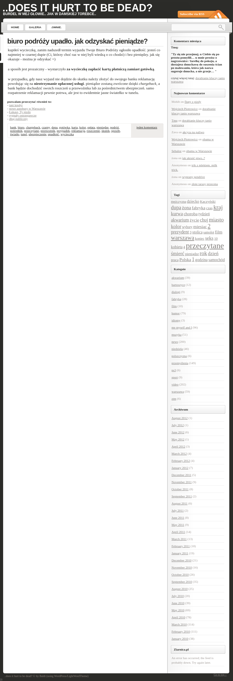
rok (203, 253)
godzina (201, 260)
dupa (55, 127)
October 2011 (180, 489)
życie (194, 220)
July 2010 (177, 596)
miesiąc (200, 226)
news (174, 341)
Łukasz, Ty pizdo (20, 112)
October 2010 (180, 574)
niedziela (177, 348)
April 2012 (178, 446)
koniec (200, 239)
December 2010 (181, 560)
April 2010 (178, 617)
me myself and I (181, 327)
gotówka (64, 127)
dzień (213, 253)
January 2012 (179, 467)
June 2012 (177, 432)
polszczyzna (179, 356)
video (174, 384)
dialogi (175, 292)
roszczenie (93, 130)
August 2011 (179, 503)
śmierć (177, 253)
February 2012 (180, 460)
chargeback (33, 127)
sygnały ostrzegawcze (22, 115)
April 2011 (178, 532)
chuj (204, 220)
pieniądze (103, 127)
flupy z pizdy (193, 101)
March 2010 (179, 624)
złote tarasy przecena (205, 184)
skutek (105, 130)
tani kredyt (16, 105)
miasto (216, 220)
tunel (24, 134)
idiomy (175, 320)
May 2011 (177, 524)
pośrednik (16, 130)
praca (175, 260)
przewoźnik (47, 130)
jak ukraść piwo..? (193, 158)
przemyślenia (179, 363)
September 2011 (181, 496)
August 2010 (179, 588)
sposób (115, 130)
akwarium (180, 220)
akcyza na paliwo (193, 132)
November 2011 (181, 482)
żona (186, 207)
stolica (197, 232)
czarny (46, 127)
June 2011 (177, 517)
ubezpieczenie (37, 134)
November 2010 (181, 567)
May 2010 (177, 610)
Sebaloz (176, 151)
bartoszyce (178, 284)
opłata (91, 127)
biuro (21, 127)
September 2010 (181, 581)
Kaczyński (208, 201)
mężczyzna (178, 202)
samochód (217, 259)
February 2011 (180, 546)
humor (175, 313)
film (218, 231)
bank (13, 127)
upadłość (53, 134)
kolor (82, 127)
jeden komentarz (146, 127)
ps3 (173, 370)
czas (209, 208)
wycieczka (67, 134)
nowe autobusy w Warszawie (27, 108)
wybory (187, 227)
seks (209, 238)
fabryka (198, 207)
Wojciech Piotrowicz (184, 108)
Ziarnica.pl (181, 649)
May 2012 (177, 439)
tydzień (204, 214)
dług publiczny (18, 118)
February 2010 (180, 631)
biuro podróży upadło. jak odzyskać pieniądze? (77, 41)
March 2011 (179, 539)
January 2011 (179, 553)
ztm (173, 398)
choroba (191, 214)
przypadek (63, 130)
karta (74, 127)
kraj (218, 207)
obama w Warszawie (199, 151)
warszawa (182, 238)
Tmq (174, 120)
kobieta (177, 247)
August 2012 (179, 418)
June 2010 (177, 603)
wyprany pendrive (193, 177)
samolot (208, 232)
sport (174, 377)
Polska (185, 259)
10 (216, 239)
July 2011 (177, 510)
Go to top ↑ (220, 674)
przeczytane (31, 130)
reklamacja (78, 130)
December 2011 (181, 475)
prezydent (180, 231)
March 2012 (179, 453)
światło (14, 134)
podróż (114, 127)
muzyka (176, 334)
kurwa (177, 213)
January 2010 (179, 638)
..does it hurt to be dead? (78, 8)
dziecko (193, 201)
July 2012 (177, 425)
